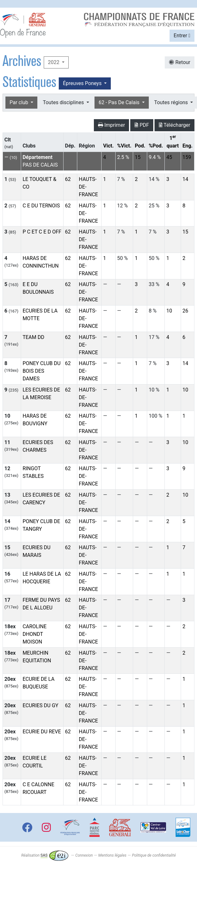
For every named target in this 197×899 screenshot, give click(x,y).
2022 (54, 62)
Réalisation (44, 855)
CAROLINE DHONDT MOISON (35, 634)
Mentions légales (112, 855)
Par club (19, 102)
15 (137, 157)
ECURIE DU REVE (42, 732)
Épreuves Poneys (83, 83)
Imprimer (111, 125)
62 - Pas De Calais (120, 102)
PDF (141, 125)
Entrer (182, 35)
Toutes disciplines (64, 102)
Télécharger (174, 125)
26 (185, 311)
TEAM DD (33, 337)
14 (185, 179)
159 (186, 157)
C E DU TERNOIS (41, 206)
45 (169, 157)
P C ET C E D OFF (42, 232)
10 (169, 311)
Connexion (84, 855)
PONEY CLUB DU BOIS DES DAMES (42, 371)
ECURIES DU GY (40, 705)
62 (68, 179)
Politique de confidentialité (154, 855)
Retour (179, 62)
